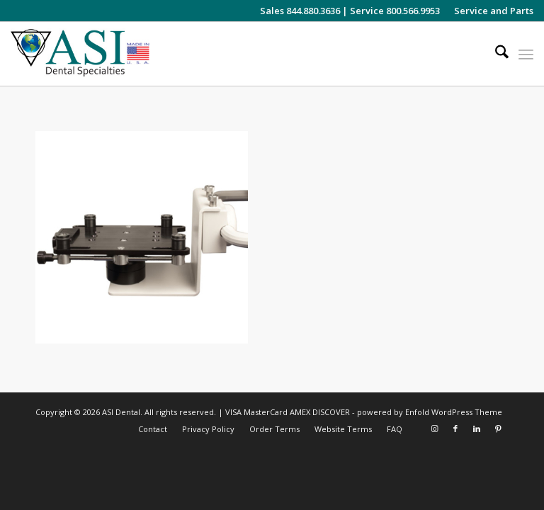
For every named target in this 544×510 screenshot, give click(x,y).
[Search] (495, 54)
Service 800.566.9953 (395, 10)
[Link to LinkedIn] (476, 428)
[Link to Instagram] (434, 428)
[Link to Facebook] (455, 428)
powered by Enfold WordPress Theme (429, 412)
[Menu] (525, 54)
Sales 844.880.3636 (300, 10)
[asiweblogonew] (80, 54)
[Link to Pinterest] (498, 428)
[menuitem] (490, 10)
